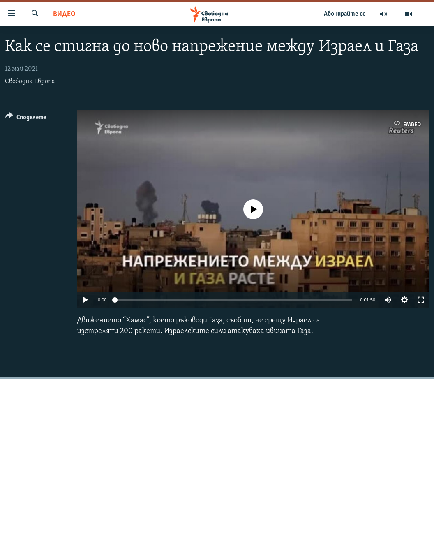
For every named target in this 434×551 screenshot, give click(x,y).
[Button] (25, 118)
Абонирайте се (345, 14)
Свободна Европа (30, 81)
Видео (64, 14)
